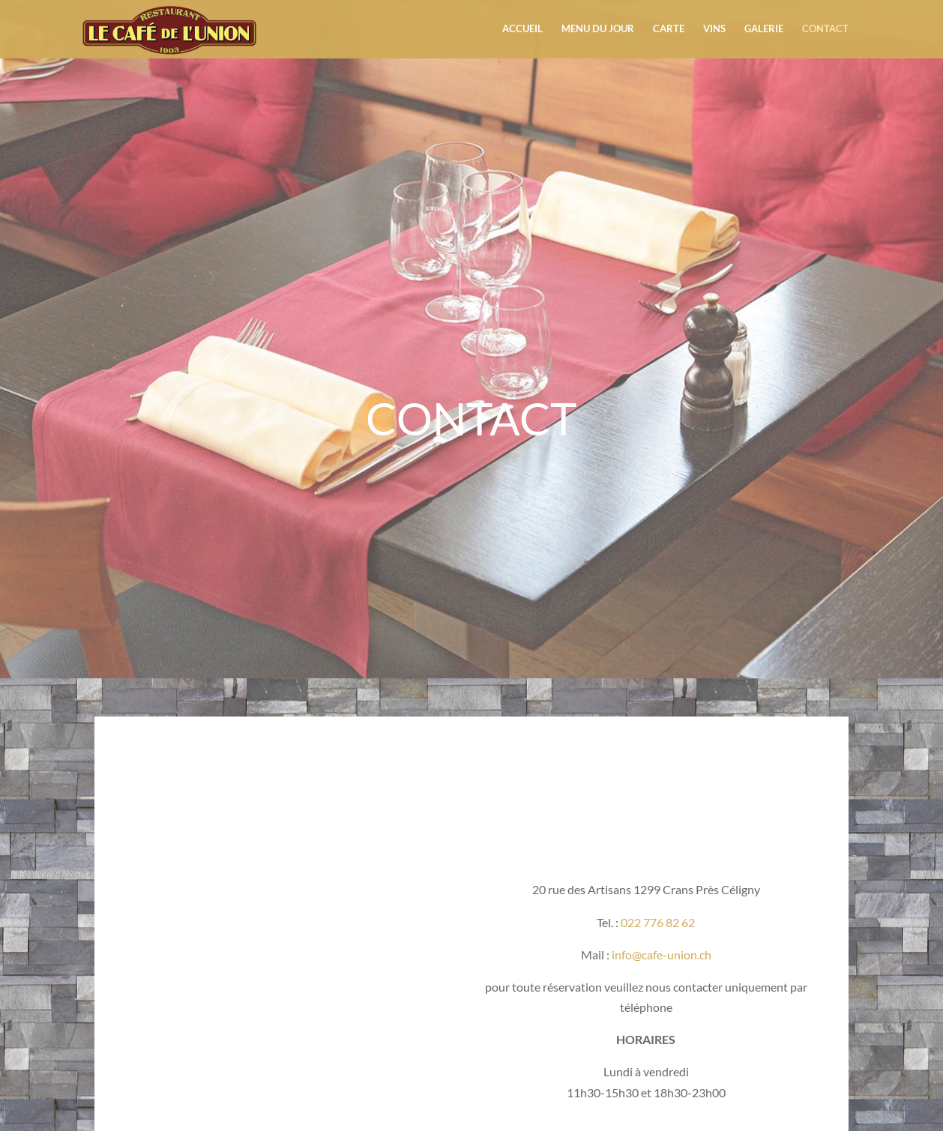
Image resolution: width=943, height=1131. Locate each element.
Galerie (763, 30)
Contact (825, 30)
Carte (668, 30)
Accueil (522, 30)
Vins (714, 30)
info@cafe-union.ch (660, 954)
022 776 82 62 (658, 922)
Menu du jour (597, 30)
